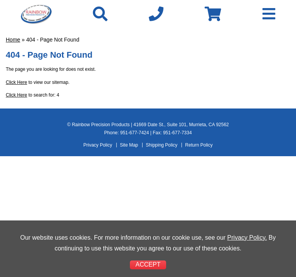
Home (13, 40)
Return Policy (198, 145)
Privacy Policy (97, 145)
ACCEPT (148, 264)
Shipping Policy (161, 145)
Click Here (16, 82)
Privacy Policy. (247, 237)
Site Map (129, 145)
